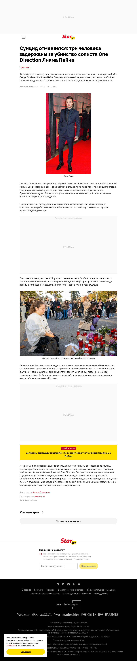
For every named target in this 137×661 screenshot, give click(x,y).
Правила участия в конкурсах (70, 590)
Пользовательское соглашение (101, 590)
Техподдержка (100, 594)
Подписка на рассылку (52, 549)
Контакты (38, 590)
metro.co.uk (40, 497)
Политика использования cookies (45, 594)
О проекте (26, 590)
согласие (10, 645)
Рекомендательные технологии (77, 594)
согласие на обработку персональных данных (70, 554)
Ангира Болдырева (41, 492)
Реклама (50, 590)
